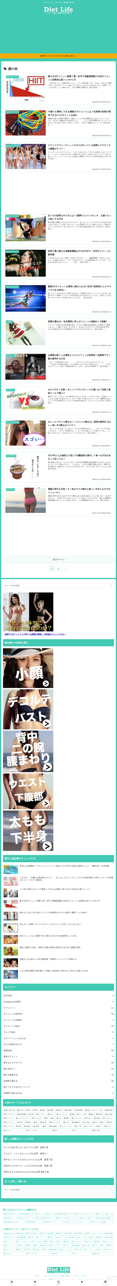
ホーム (37, 1275)
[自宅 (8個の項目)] (95, 1122)
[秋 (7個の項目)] (45, 1126)
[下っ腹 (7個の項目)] (78, 1126)
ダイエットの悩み (58, 1026)
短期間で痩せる (58, 1081)
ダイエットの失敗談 (58, 1020)
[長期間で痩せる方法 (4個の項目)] (14, 1222)
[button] (111, 585)
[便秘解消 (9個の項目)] (76, 1122)
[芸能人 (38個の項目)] (59, 1110)
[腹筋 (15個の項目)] (91, 1114)
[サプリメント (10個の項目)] (10, 1122)
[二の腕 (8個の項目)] (86, 1122)
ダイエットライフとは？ (51, 1277)
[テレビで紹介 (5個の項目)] (87, 1218)
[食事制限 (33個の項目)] (78, 1110)
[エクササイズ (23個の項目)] (9, 1114)
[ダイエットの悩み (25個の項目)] (104, 1214)
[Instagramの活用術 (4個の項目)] (105, 1218)
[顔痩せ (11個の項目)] (97, 1118)
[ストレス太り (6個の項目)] (38, 1130)
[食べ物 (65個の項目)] (20, 1110)
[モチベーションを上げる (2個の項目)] (77, 1222)
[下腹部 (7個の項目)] (27, 1126)
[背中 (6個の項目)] (99, 1126)
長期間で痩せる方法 (58, 1093)
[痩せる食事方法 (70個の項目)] (12, 1214)
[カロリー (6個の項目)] (109, 1126)
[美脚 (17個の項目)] (72, 1114)
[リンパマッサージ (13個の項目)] (23, 1118)
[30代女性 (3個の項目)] (35, 1222)
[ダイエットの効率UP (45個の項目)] (45, 1214)
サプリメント (58, 1008)
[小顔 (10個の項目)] (20, 1122)
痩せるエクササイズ (58, 1062)
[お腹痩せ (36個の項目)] (68, 1110)
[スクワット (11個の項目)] (108, 1118)
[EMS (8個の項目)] (110, 1122)
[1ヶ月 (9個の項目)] (67, 1122)
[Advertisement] (58, 35)
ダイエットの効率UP (58, 1014)
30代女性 (58, 995)
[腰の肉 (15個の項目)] (99, 1114)
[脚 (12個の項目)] (46, 1118)
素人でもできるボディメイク (58, 1087)
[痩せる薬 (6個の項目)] (102, 1130)
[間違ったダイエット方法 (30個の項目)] (94, 1110)
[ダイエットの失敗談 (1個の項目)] (102, 1222)
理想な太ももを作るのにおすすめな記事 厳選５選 (26, 1171)
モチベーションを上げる (58, 1038)
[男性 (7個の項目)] (19, 1126)
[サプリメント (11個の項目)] (27, 1218)
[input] (58, 585)
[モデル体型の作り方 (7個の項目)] (44, 1218)
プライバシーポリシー (80, 1277)
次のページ (59, 559)
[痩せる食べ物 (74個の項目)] (9, 1110)
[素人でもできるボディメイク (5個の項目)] (67, 1218)
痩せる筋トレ (58, 1068)
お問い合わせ (66, 1275)
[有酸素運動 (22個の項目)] (21, 1114)
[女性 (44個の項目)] (35, 1110)
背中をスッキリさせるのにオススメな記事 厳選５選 (27, 1159)
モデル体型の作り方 (58, 1044)
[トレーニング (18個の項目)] (62, 1114)
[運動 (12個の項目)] (66, 1118)
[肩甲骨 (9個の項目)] (43, 1122)
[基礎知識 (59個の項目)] (27, 1214)
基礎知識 (58, 1050)
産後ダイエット (58, 1056)
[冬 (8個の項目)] (103, 1122)
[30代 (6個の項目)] (61, 1130)
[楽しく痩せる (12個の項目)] (56, 1118)
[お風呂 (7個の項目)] (37, 1126)
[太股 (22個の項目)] (31, 1114)
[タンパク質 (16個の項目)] (81, 1114)
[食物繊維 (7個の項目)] (53, 1126)
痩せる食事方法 (58, 1075)
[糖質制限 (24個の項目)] (109, 1110)
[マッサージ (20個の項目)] (40, 1114)
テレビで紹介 (58, 1032)
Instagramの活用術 (58, 1001)
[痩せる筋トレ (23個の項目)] (11, 1218)
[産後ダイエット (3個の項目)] (53, 1222)
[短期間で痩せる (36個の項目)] (65, 1214)
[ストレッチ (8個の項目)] (9, 1126)
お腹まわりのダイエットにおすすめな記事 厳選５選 (27, 1165)
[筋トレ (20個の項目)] (51, 1114)
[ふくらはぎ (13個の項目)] (37, 1118)
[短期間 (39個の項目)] (50, 1110)
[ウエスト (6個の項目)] (14, 1130)
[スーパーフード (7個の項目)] (66, 1126)
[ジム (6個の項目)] (81, 1130)
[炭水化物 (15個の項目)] (109, 1114)
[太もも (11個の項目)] (88, 1118)
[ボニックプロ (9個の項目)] (55, 1122)
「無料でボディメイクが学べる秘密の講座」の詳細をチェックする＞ (34, 634)
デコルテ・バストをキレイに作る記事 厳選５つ (25, 1153)
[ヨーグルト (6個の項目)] (89, 1126)
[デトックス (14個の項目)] (9, 1118)
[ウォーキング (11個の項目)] (77, 1118)
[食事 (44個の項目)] (42, 1110)
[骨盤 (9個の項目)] (28, 1122)
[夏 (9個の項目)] (36, 1122)
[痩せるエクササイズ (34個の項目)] (84, 1214)
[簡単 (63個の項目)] (28, 1110)
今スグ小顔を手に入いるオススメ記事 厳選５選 (25, 1147)
